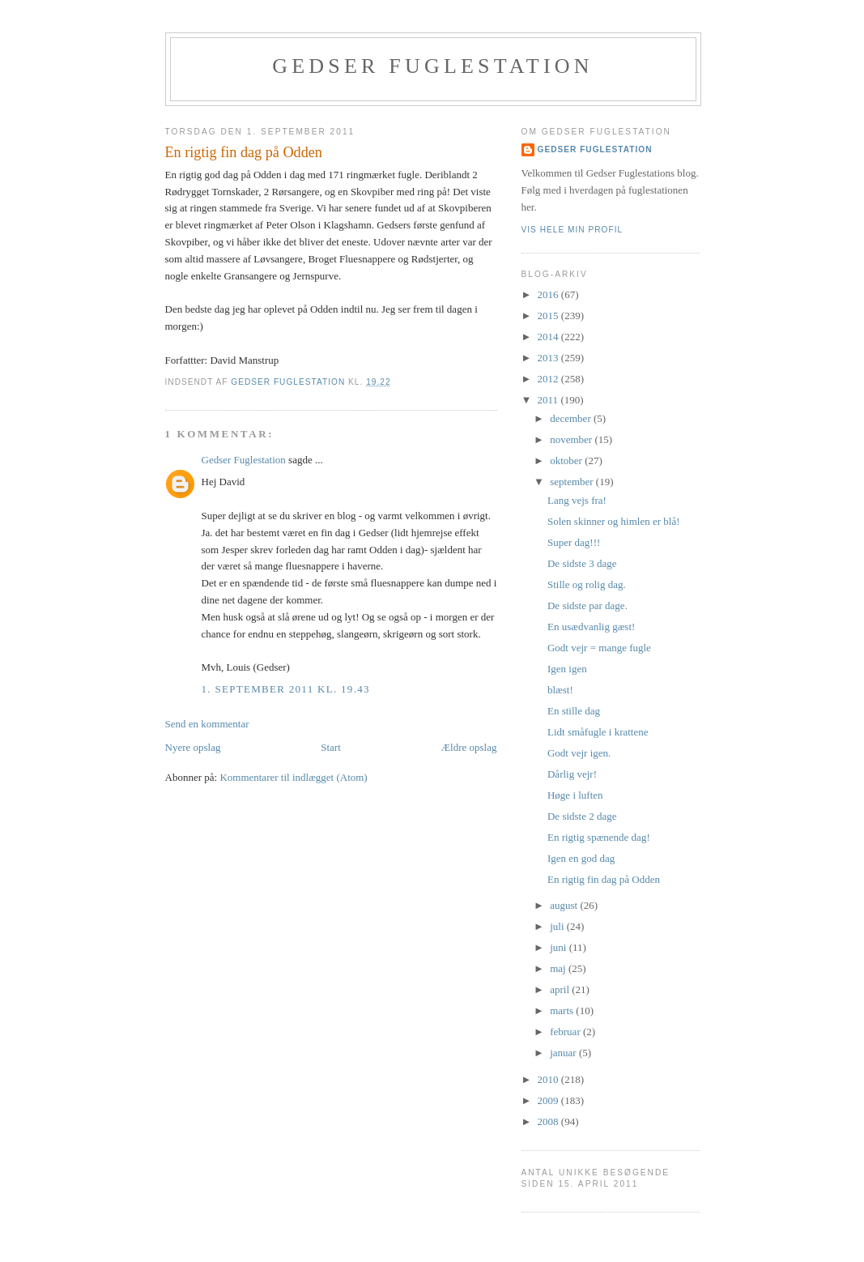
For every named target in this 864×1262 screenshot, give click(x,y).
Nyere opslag (193, 747)
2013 (549, 358)
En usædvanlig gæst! (591, 626)
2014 (549, 336)
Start (331, 747)
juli (558, 926)
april (561, 989)
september (573, 481)
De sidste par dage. (587, 605)
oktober (567, 460)
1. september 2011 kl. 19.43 (286, 689)
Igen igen (567, 669)
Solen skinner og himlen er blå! (613, 521)
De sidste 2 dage (582, 816)
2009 (549, 1100)
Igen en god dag (581, 858)
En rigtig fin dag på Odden (603, 879)
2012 (549, 379)
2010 (549, 1079)
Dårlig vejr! (572, 774)
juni (559, 947)
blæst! (560, 690)
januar (564, 1053)
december (572, 418)
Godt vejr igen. (579, 753)
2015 (549, 315)
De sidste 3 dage (582, 563)
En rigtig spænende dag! (598, 837)
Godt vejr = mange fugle (599, 648)
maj (559, 968)
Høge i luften (575, 795)
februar (566, 1031)
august (565, 905)
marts (563, 1010)
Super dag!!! (573, 542)
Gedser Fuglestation (432, 66)
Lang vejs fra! (577, 500)
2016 (549, 294)
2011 (549, 400)
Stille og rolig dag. (586, 584)
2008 (549, 1121)
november (572, 439)
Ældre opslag (469, 747)
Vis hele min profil (572, 229)
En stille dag (573, 711)
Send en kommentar (207, 724)
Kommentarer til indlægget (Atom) (293, 777)
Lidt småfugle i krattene (598, 732)
